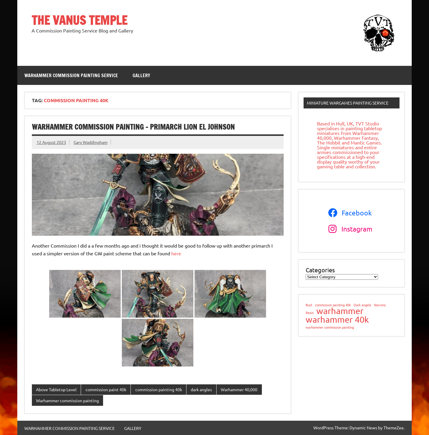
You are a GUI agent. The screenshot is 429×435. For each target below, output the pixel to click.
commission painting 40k (158, 389)
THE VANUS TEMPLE (79, 20)
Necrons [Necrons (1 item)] (380, 305)
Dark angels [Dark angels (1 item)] (362, 305)
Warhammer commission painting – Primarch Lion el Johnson (133, 127)
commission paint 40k (106, 389)
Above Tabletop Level (56, 389)
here (176, 253)
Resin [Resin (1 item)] (310, 312)
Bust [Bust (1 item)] (309, 305)
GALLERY (141, 75)
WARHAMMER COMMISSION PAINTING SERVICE (71, 75)
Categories (320, 270)
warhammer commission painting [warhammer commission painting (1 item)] (330, 327)
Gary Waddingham (91, 142)
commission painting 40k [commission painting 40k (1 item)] (333, 305)
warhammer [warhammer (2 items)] (339, 311)
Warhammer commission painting (67, 400)
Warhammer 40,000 (239, 389)
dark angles (201, 389)
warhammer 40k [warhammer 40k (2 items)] (337, 319)
